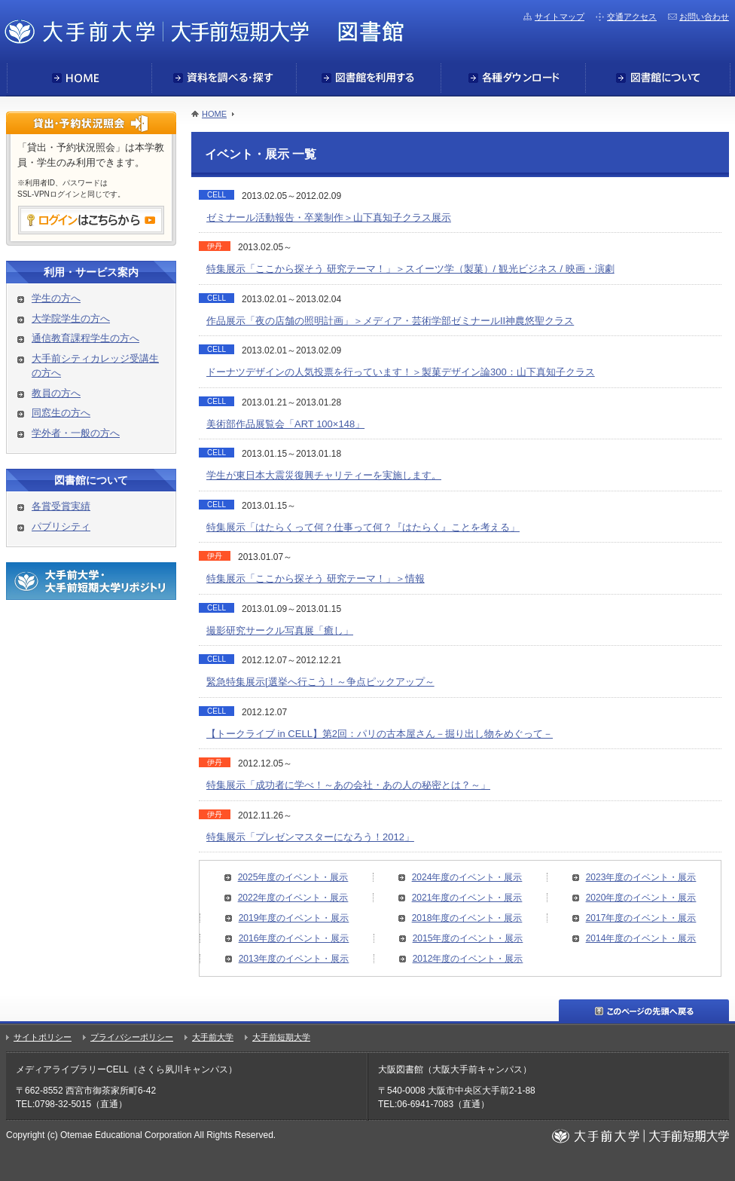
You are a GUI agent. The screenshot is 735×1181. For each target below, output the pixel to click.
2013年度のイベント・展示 (294, 958)
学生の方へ (56, 298)
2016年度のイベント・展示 (294, 938)
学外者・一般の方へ (76, 433)
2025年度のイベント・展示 (293, 877)
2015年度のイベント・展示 (468, 938)
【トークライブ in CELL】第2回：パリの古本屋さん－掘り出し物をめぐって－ (379, 733)
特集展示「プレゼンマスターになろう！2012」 (310, 837)
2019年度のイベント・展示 (294, 918)
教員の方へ (56, 393)
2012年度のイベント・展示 (468, 958)
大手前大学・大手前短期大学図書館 (204, 31)
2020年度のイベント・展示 (641, 897)
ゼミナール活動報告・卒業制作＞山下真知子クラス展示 (328, 217)
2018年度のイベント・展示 (467, 918)
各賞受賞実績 (61, 506)
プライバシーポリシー (131, 1037)
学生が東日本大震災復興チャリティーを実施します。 (323, 475)
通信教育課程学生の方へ (85, 338)
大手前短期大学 (281, 1037)
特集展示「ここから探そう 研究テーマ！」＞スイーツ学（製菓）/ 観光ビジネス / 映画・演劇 (410, 268)
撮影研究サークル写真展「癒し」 (279, 630)
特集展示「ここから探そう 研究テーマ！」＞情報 (315, 578)
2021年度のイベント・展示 (467, 897)
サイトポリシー (43, 1037)
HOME (214, 113)
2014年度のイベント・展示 (641, 938)
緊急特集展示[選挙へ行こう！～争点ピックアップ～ (320, 681)
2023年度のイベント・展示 (641, 877)
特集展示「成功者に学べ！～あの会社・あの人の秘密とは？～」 (348, 785)
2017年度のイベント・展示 (641, 918)
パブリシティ (61, 526)
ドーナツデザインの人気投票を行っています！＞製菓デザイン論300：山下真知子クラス (400, 372)
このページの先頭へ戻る (644, 1010)
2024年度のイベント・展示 (467, 877)
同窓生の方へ (61, 412)
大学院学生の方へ (71, 318)
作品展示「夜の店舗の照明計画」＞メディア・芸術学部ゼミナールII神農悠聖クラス (390, 320)
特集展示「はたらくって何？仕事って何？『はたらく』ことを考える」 (363, 527)
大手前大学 (212, 1037)
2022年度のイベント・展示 (293, 897)
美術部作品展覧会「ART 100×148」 (285, 424)
